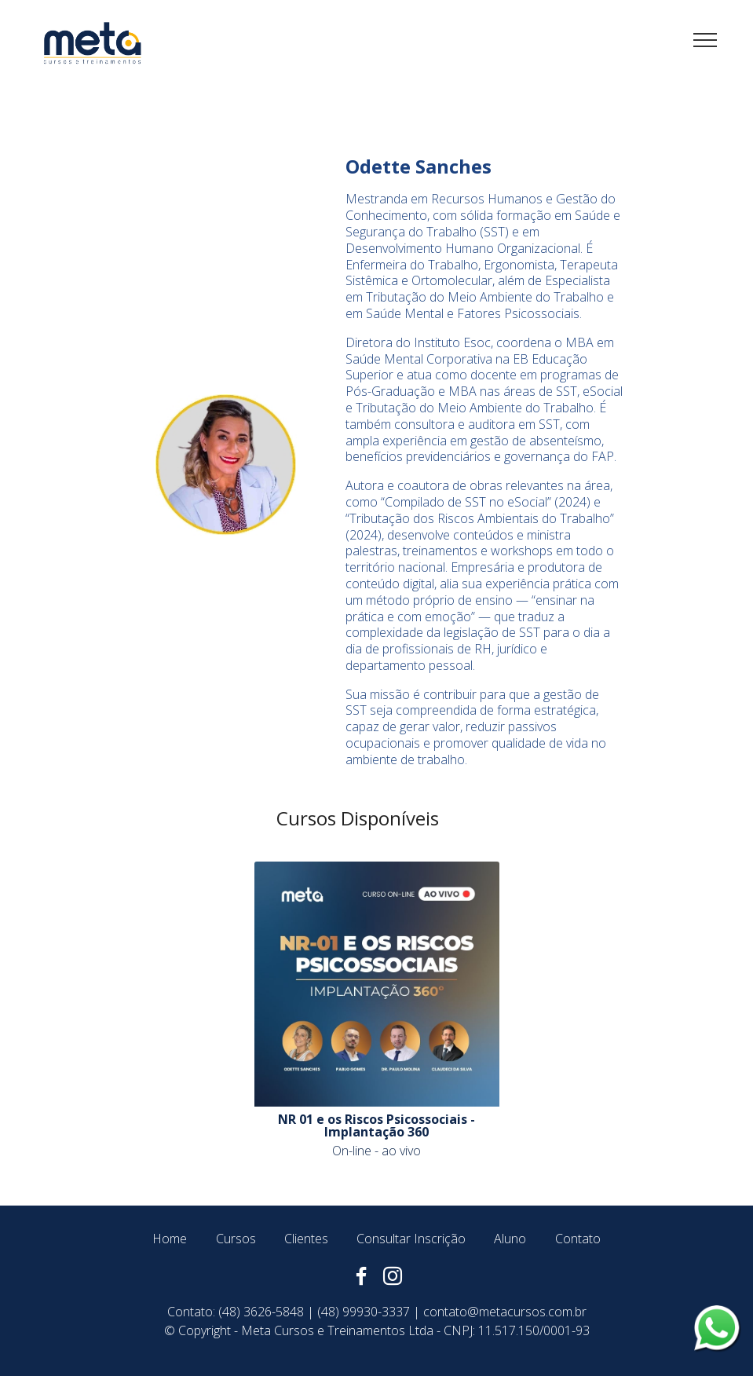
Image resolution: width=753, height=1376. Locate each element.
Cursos (236, 1238)
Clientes (306, 1238)
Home (169, 1238)
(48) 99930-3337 (363, 1311)
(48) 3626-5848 (261, 1311)
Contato (578, 1238)
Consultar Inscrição (411, 1238)
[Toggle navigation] (705, 39)
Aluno (510, 1238)
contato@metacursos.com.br (505, 1311)
